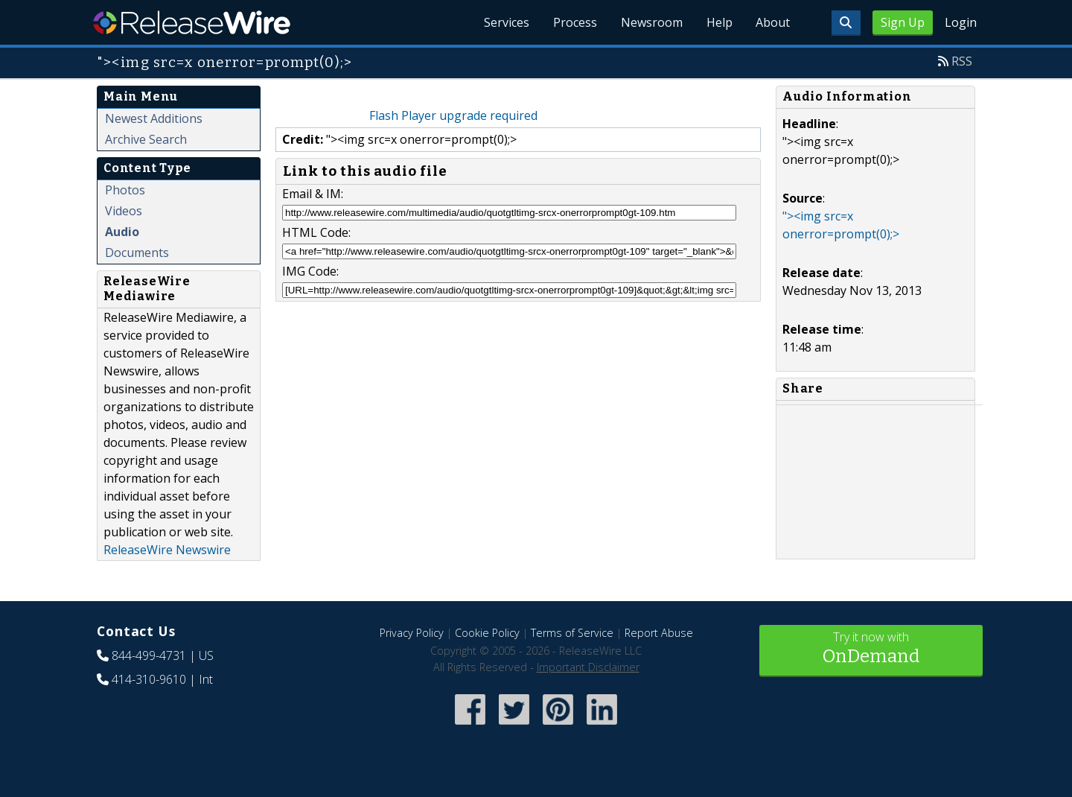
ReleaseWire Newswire (167, 550)
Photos (125, 190)
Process (574, 22)
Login (961, 22)
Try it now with (871, 649)
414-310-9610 (149, 679)
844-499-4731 (149, 655)
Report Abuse (659, 633)
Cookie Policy (487, 633)
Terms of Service (572, 633)
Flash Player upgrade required (453, 115)
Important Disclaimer (588, 667)
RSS (961, 61)
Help (719, 22)
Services (506, 22)
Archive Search (146, 139)
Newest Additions (153, 118)
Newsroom (651, 22)
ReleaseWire (191, 22)
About (773, 22)
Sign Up (903, 22)
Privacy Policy (412, 633)
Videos (123, 211)
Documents (137, 252)
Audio (122, 231)
